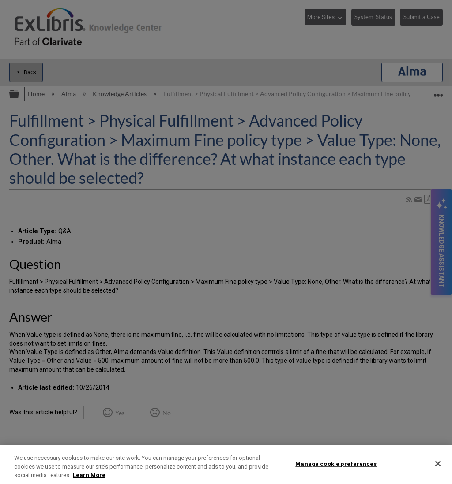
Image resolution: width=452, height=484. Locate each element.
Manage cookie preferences (336, 463)
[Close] (438, 463)
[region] (226, 464)
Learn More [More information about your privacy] (89, 475)
